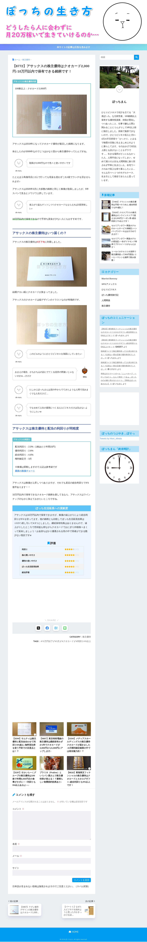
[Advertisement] (51, 598)
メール (17, 856)
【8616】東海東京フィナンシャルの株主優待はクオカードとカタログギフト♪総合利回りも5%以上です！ (119, 333)
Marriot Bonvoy (110, 279)
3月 (58, 641)
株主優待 (86, 637)
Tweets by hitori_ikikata (111, 440)
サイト (15, 868)
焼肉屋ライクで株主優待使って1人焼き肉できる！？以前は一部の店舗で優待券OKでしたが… (119, 355)
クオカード (68, 641)
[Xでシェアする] (38, 628)
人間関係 (106, 301)
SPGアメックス (109, 285)
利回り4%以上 (84, 641)
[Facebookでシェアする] (47, 628)
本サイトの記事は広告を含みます (73, 47)
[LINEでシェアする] (65, 628)
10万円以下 (47, 641)
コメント (18, 809)
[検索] (136, 57)
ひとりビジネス (109, 290)
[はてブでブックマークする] (56, 628)
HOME (73, 932)
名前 (16, 844)
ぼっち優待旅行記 (110, 296)
